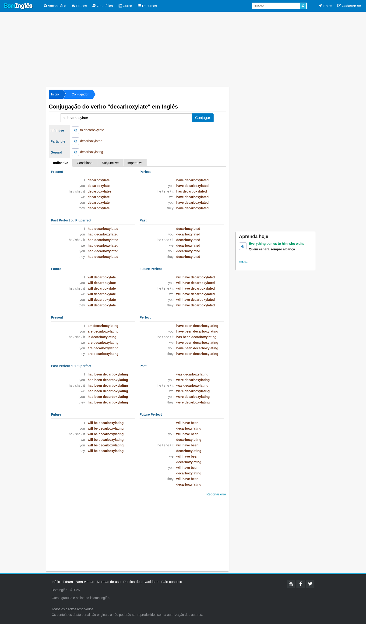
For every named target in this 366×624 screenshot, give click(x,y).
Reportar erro (216, 494)
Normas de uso (109, 582)
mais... (244, 261)
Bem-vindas (85, 582)
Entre (325, 6)
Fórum (68, 582)
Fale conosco (171, 582)
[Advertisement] (183, 49)
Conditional (85, 163)
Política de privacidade (140, 582)
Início (55, 94)
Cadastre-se (349, 6)
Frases (79, 6)
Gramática (102, 6)
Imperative (135, 163)
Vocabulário (55, 6)
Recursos (147, 6)
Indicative (60, 163)
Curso (125, 6)
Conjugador (80, 94)
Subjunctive (110, 163)
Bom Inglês (18, 6)
